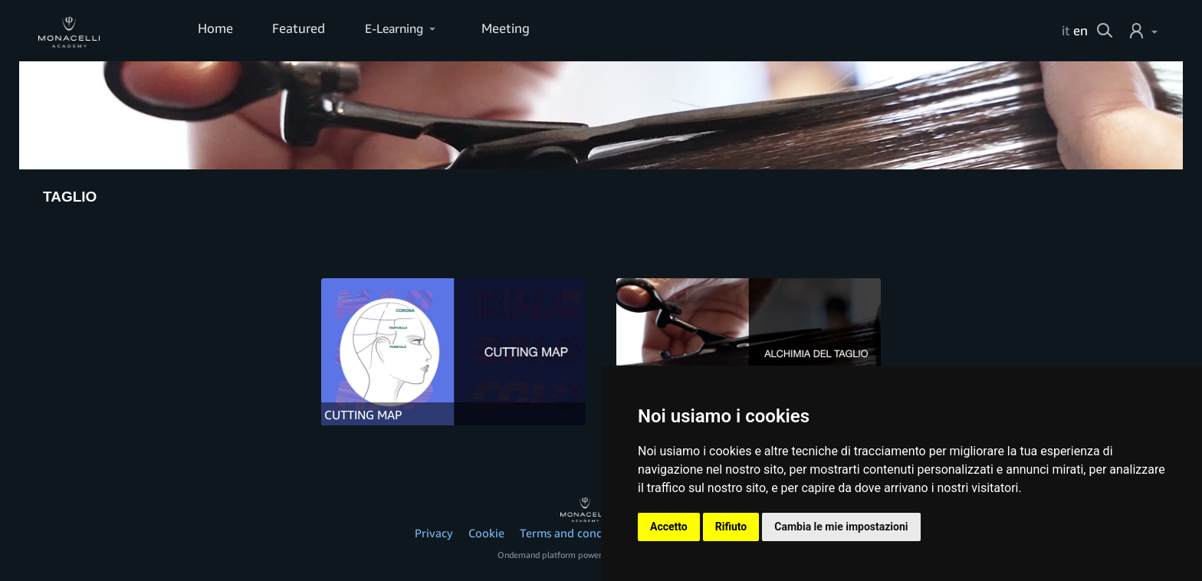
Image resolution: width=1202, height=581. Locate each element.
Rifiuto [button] (731, 526)
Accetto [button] (669, 526)
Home (214, 29)
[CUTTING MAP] (453, 352)
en (1080, 30)
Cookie (486, 533)
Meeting (499, 29)
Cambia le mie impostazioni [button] (841, 526)
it (1066, 30)
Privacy (434, 533)
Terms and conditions (576, 533)
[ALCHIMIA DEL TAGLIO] (748, 352)
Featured (294, 29)
